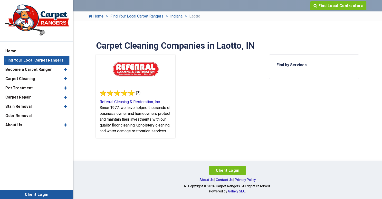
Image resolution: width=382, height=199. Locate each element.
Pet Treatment (19, 88)
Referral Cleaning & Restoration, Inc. (130, 102)
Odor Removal (18, 115)
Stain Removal (18, 106)
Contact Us (224, 180)
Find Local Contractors (338, 5)
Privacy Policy (245, 180)
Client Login (227, 170)
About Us (207, 180)
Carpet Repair (18, 97)
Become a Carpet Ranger (28, 69)
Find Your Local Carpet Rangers (136, 16)
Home (96, 16)
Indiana (176, 16)
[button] (65, 69)
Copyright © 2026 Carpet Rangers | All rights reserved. (229, 186)
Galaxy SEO (236, 191)
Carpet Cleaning (20, 78)
